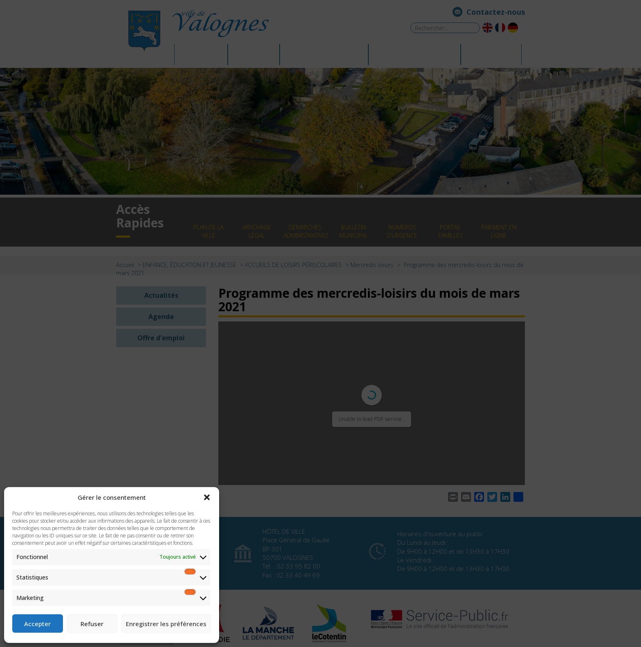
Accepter (37, 624)
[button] (207, 497)
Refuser (92, 624)
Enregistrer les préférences (166, 624)
